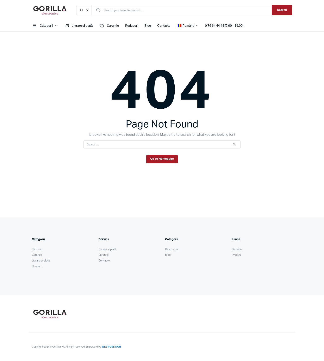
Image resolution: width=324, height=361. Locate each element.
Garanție (109, 26)
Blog (147, 25)
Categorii (42, 26)
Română (237, 249)
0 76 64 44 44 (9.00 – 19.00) (224, 25)
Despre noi (171, 249)
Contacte (163, 25)
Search (282, 10)
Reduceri (131, 25)
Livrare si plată (78, 26)
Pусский (237, 255)
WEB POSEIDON (111, 346)
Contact (37, 266)
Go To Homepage (162, 158)
